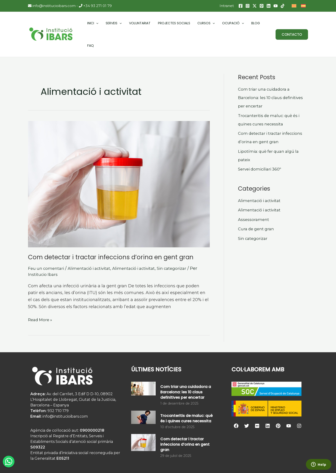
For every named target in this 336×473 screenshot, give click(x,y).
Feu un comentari (47, 246)
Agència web (240, 462)
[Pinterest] (261, 6)
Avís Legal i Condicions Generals (189, 462)
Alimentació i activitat (92, 246)
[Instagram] (247, 6)
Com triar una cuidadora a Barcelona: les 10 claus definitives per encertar (272, 76)
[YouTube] (275, 6)
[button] (292, 23)
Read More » (41, 297)
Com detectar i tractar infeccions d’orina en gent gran (110, 235)
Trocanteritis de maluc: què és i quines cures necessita (186, 396)
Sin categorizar (181, 246)
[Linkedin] (268, 6)
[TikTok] (282, 6)
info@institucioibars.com (52, 6)
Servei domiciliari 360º (261, 147)
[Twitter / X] (254, 6)
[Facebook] (240, 6)
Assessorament (254, 197)
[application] (95, 23)
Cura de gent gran (257, 207)
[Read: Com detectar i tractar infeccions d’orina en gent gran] (119, 162)
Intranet (227, 6)
